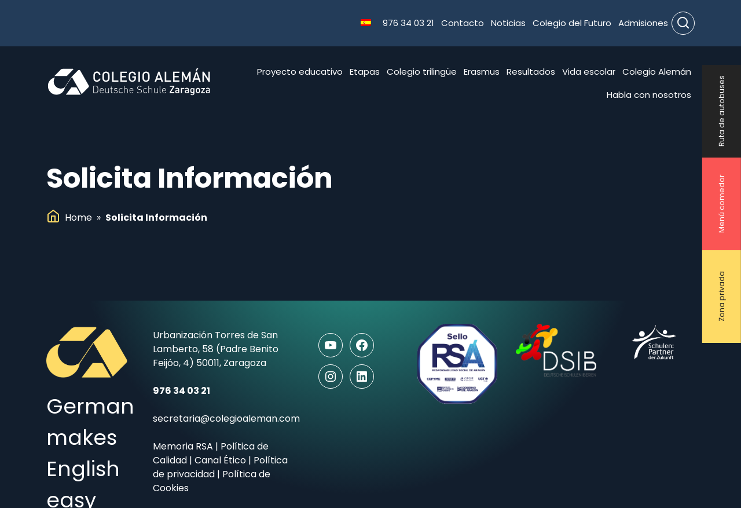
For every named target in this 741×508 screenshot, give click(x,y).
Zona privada (722, 297)
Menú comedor (722, 204)
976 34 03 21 (408, 23)
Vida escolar (588, 71)
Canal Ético (220, 460)
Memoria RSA (183, 446)
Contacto (462, 23)
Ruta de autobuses (722, 111)
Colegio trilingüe (422, 71)
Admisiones (643, 23)
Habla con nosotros (649, 95)
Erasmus (482, 71)
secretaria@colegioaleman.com (226, 418)
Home (78, 217)
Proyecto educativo (300, 71)
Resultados (531, 71)
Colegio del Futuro (572, 23)
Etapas (365, 71)
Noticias (508, 23)
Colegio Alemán (656, 71)
